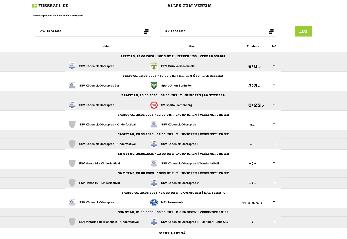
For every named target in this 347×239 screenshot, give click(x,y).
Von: (43, 31)
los (303, 31)
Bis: (167, 31)
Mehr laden (174, 232)
